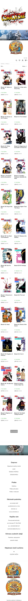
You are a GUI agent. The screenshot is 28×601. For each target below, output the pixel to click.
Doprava (14, 463)
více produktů (14, 431)
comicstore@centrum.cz (13, 529)
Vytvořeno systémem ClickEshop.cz (14, 600)
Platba (14, 482)
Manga (7, 63)
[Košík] (26, 60)
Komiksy (2, 63)
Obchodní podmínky (14, 499)
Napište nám (14, 517)
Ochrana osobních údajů (14, 534)
